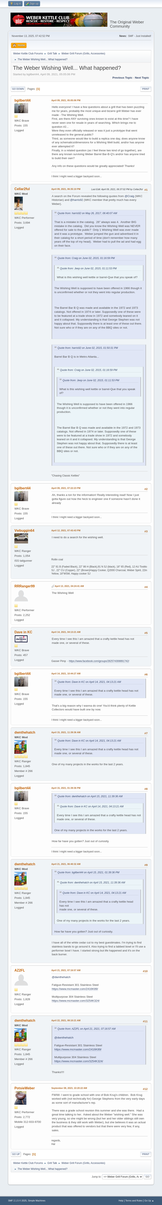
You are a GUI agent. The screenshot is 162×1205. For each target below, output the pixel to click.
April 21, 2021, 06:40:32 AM (65, 864)
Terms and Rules (133, 1200)
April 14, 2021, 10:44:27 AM (65, 673)
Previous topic (122, 77)
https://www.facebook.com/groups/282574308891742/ (99, 661)
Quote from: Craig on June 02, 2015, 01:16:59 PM (86, 258)
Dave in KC (23, 632)
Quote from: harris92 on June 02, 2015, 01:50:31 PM (87, 347)
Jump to (96, 1176)
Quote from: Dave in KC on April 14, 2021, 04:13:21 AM (89, 681)
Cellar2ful (22, 189)
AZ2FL (19, 970)
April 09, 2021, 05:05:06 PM (65, 100)
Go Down (18, 89)
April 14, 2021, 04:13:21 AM (65, 632)
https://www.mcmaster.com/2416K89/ (75, 988)
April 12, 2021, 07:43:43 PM (65, 530)
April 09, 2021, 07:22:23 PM (65, 488)
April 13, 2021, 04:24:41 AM (69, 586)
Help (121, 1200)
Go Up (16, 1154)
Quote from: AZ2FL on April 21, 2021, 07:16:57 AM (86, 1028)
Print (145, 89)
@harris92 (76, 199)
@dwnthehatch (61, 977)
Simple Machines (36, 1200)
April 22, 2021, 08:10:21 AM (65, 1020)
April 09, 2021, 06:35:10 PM (65, 189)
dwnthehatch (24, 732)
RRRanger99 (24, 586)
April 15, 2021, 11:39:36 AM (65, 732)
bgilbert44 (22, 100)
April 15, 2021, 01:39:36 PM (65, 788)
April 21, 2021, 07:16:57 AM (65, 970)
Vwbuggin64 (24, 530)
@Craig (129, 196)
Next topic (142, 77)
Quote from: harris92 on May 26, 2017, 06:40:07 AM (87, 213)
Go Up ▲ (149, 1200)
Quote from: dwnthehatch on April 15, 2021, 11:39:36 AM (90, 796)
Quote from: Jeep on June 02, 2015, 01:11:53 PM (88, 268)
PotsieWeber (24, 1088)
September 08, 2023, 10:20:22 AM (69, 1088)
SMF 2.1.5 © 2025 (17, 1200)
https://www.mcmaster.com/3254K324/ (76, 1000)
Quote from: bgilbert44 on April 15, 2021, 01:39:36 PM (88, 872)
